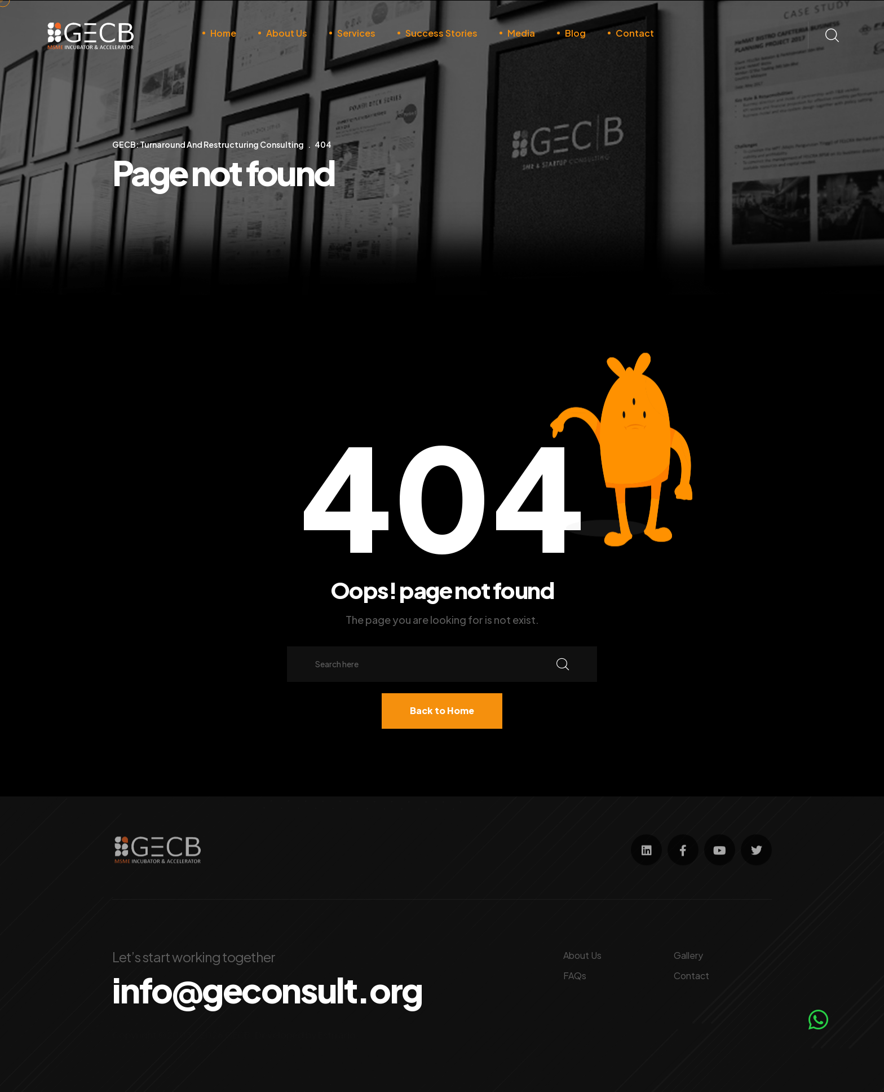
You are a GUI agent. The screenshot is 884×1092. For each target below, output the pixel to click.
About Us (286, 33)
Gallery (688, 955)
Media (521, 33)
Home (223, 33)
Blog (575, 33)
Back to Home (442, 710)
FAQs (574, 975)
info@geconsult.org (267, 990)
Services (356, 33)
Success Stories (441, 33)
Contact (635, 33)
